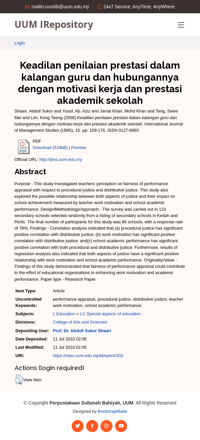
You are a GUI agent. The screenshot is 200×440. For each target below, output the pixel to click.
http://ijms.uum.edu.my (60, 159)
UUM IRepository (54, 24)
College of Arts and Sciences (80, 322)
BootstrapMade (112, 411)
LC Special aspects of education (110, 313)
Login (20, 42)
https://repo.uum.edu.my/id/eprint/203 (88, 355)
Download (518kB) (50, 147)
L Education (64, 313)
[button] (19, 380)
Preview (78, 147)
